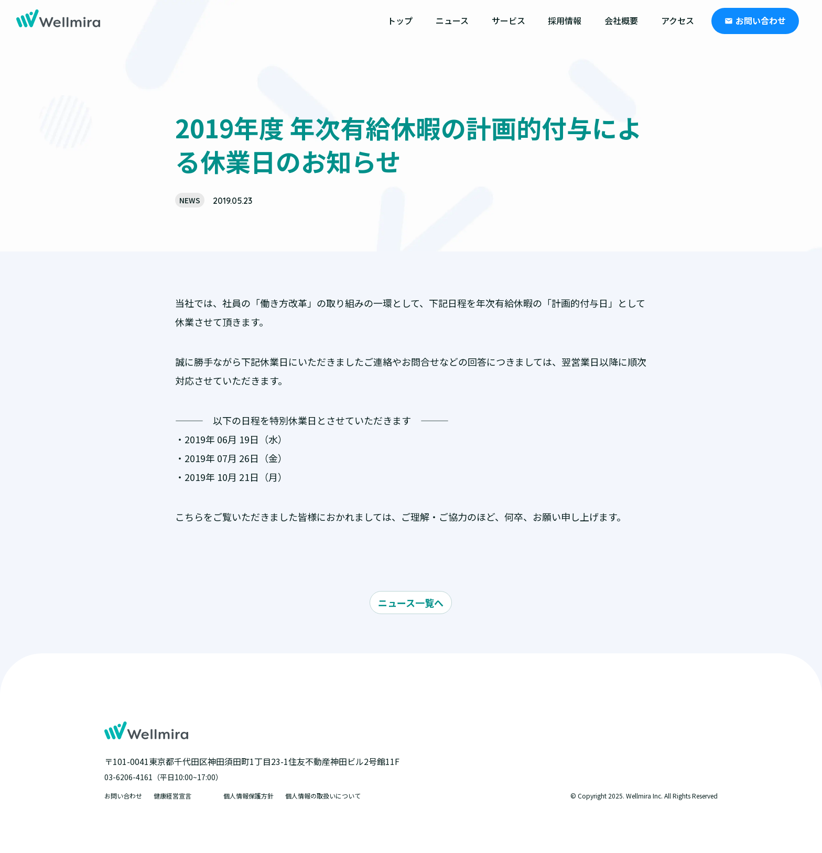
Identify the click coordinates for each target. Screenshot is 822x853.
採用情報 (564, 20)
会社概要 (621, 20)
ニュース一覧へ (411, 602)
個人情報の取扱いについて (323, 795)
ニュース (452, 20)
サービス (508, 20)
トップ (400, 20)
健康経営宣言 (172, 795)
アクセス (677, 20)
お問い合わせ (761, 20)
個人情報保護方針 (248, 795)
